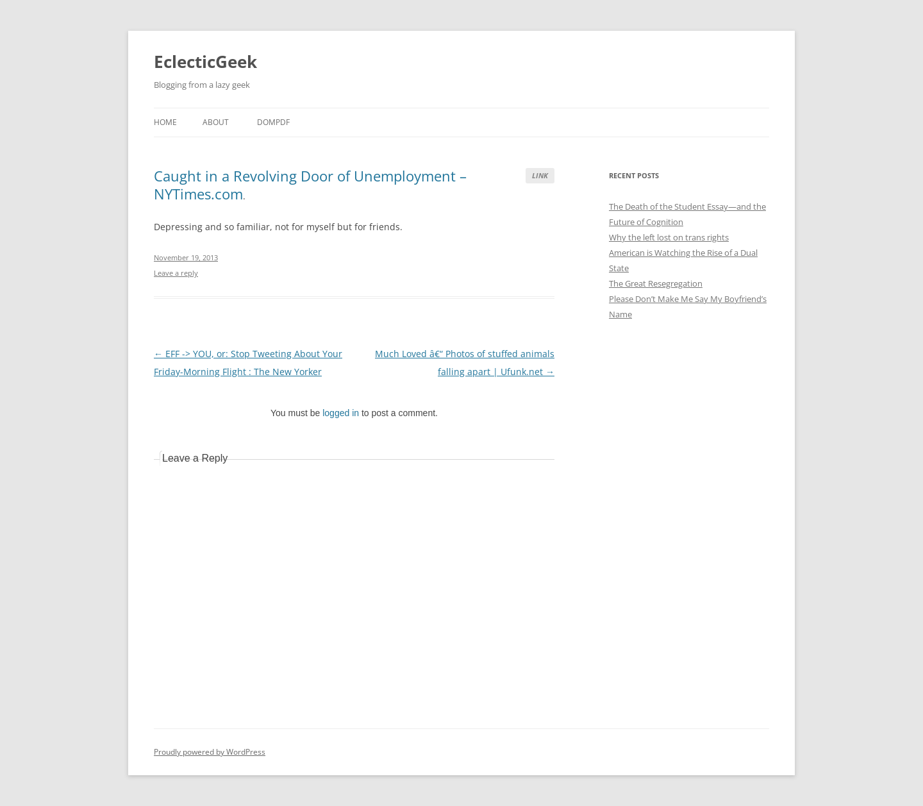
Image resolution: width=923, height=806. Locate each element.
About (216, 122)
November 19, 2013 (186, 257)
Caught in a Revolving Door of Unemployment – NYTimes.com (310, 184)
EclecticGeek (205, 61)
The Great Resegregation (656, 283)
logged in (340, 413)
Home (165, 122)
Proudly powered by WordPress (209, 751)
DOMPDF (273, 122)
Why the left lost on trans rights (669, 237)
